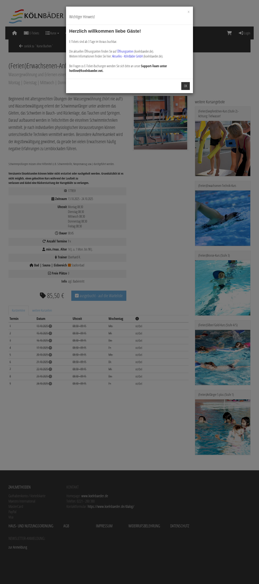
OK (185, 86)
